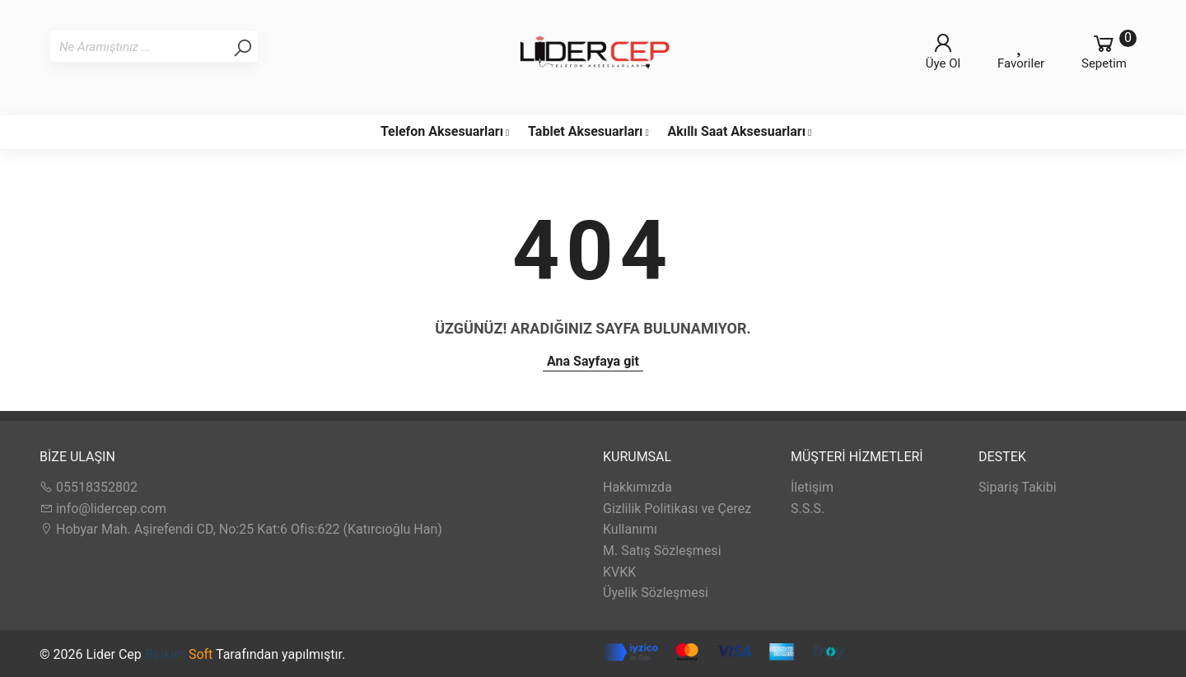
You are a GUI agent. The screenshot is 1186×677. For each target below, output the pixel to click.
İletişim (812, 487)
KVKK (619, 572)
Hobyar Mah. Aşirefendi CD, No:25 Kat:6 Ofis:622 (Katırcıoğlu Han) (241, 529)
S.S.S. (807, 508)
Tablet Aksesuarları (585, 131)
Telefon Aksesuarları (442, 131)
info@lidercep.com (103, 508)
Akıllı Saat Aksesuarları (736, 131)
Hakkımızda (637, 487)
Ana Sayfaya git (593, 361)
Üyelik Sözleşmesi (655, 592)
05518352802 (89, 487)
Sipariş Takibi (1017, 487)
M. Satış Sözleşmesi (662, 550)
